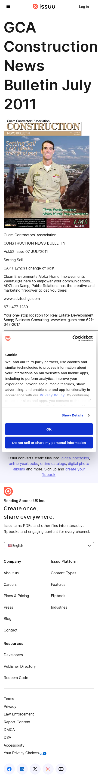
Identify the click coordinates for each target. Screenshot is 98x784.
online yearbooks (23, 463)
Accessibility (14, 745)
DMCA (9, 729)
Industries (59, 607)
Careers (10, 584)
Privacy (10, 706)
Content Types (63, 573)
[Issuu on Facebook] (9, 769)
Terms (9, 698)
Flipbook (58, 595)
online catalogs (53, 463)
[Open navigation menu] (8, 6)
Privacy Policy (52, 395)
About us (11, 573)
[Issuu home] (44, 6)
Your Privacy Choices (25, 753)
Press (8, 607)
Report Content (17, 722)
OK (49, 429)
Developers (13, 654)
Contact (11, 630)
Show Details (72, 415)
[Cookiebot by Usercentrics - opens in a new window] (72, 338)
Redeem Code (16, 677)
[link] (83, 6)
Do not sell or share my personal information (49, 443)
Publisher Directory (20, 666)
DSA (7, 737)
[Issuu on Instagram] (48, 769)
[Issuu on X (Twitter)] (35, 769)
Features (58, 584)
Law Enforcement (19, 714)
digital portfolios (75, 458)
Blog (7, 618)
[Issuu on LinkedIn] (22, 769)
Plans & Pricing (16, 595)
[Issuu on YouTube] (61, 769)
